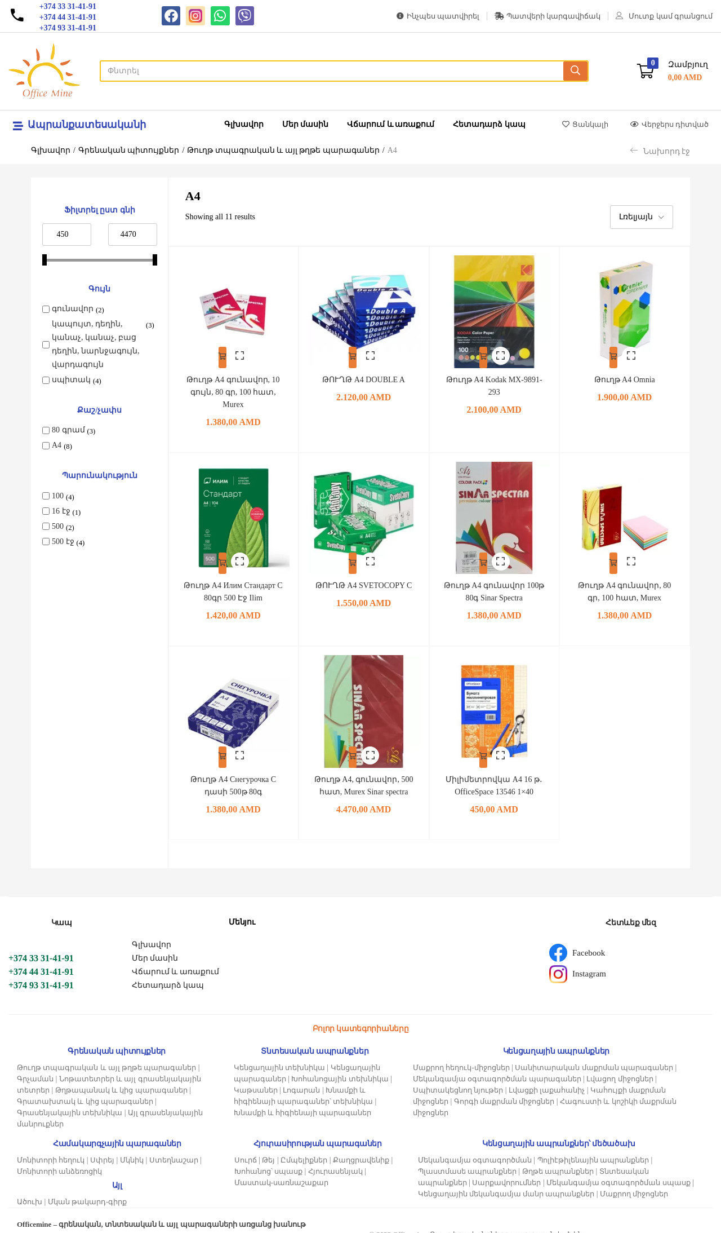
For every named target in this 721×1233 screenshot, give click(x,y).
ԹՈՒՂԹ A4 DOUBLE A (363, 372)
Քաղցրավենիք (361, 1150)
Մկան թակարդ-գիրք (87, 1192)
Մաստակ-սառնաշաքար (281, 1173)
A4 (56, 445)
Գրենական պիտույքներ (129, 150)
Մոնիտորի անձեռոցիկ (59, 1161)
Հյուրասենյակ (335, 1161)
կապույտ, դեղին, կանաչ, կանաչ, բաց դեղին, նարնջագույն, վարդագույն (96, 344)
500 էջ (63, 541)
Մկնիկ (132, 1150)
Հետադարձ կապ (489, 124)
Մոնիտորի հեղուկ (50, 1150)
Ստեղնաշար (173, 1150)
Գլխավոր (244, 124)
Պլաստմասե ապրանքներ (467, 1161)
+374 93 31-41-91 (41, 975)
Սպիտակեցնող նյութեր (458, 1080)
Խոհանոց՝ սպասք (268, 1161)
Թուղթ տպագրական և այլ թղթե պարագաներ (283, 150)
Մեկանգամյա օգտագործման (475, 1150)
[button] (672, 71)
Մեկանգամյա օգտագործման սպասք (618, 1173)
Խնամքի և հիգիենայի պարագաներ (303, 1103)
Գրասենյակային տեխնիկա (69, 1103)
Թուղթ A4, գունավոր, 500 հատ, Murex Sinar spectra (363, 769)
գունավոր (73, 308)
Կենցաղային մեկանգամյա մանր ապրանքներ (506, 1184)
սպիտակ (71, 379)
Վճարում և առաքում (390, 124)
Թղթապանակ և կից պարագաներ (121, 1080)
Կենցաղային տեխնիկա (279, 1058)
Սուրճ (245, 1150)
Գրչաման (35, 1069)
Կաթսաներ (256, 1080)
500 (58, 526)
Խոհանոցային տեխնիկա (339, 1069)
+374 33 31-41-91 (41, 948)
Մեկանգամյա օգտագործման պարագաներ (497, 1069)
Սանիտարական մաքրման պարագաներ (594, 1058)
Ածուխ (29, 1192)
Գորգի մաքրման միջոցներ (504, 1092)
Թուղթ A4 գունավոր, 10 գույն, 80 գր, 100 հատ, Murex (232, 384)
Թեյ (268, 1150)
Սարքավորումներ (506, 1173)
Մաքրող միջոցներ (634, 1184)
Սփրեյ (102, 1150)
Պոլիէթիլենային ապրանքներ (593, 1150)
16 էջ (61, 511)
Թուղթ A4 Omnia (624, 372)
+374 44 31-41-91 (41, 962)
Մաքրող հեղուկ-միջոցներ (461, 1058)
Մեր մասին (305, 124)
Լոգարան (301, 1080)
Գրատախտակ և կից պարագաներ (85, 1092)
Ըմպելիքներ (304, 1150)
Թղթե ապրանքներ (558, 1161)
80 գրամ (68, 430)
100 (58, 496)
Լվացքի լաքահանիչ (547, 1080)
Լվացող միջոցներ (619, 1069)
